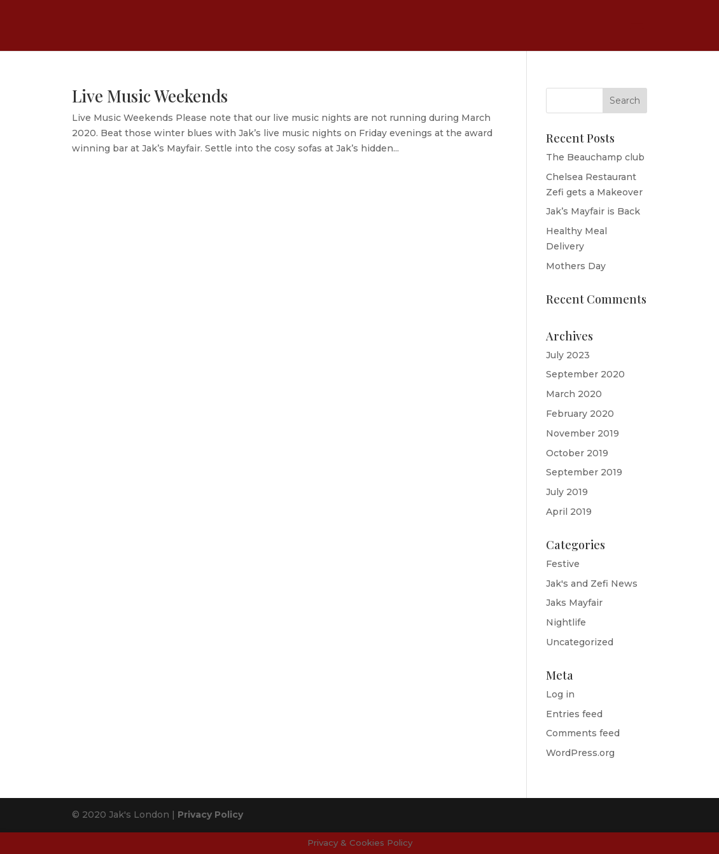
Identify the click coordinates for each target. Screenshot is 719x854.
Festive (563, 564)
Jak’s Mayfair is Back (593, 211)
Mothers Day (576, 266)
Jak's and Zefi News (592, 583)
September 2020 (585, 374)
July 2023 (568, 355)
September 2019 (584, 472)
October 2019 (577, 453)
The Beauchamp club (595, 157)
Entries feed (574, 714)
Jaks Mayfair (574, 602)
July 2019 (567, 492)
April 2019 (569, 511)
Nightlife (566, 622)
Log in (560, 694)
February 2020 (580, 413)
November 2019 (582, 433)
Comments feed (583, 733)
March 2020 (574, 394)
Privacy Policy (210, 814)
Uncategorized (579, 642)
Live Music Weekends (150, 96)
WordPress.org (580, 753)
